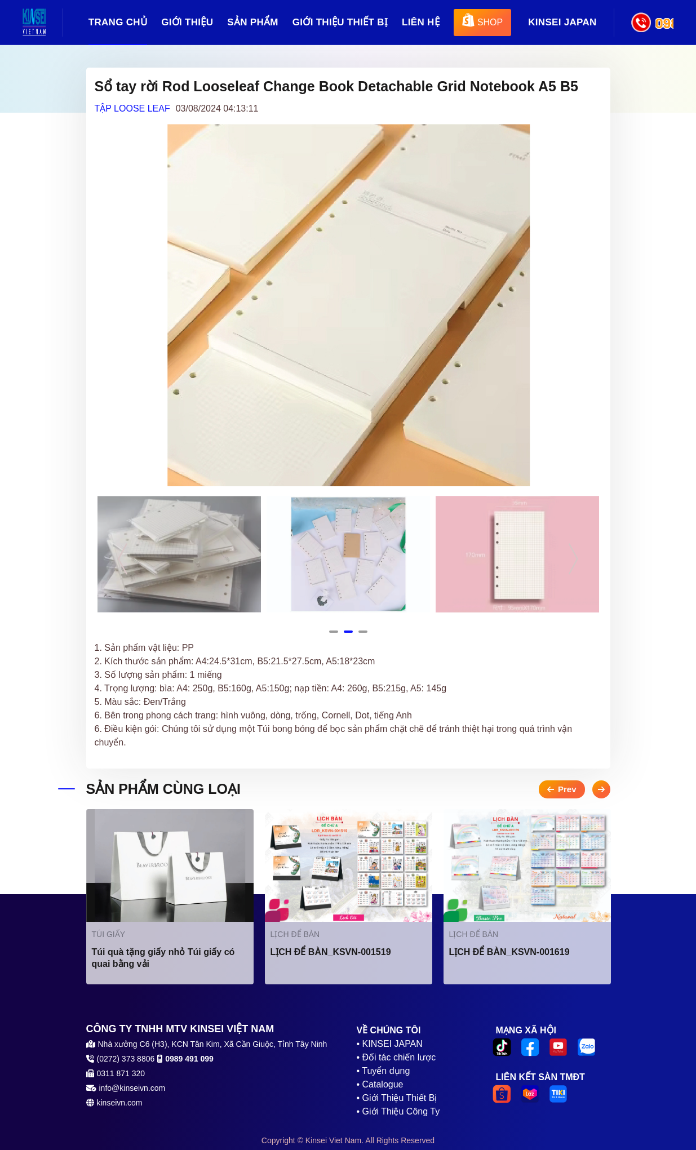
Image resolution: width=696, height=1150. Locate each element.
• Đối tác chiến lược (396, 1057)
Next (574, 558)
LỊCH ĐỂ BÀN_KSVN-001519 (331, 952)
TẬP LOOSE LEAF (132, 108)
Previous (123, 558)
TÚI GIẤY (109, 934)
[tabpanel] (179, 554)
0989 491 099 (664, 22)
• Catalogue (380, 1084)
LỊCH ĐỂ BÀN (295, 934)
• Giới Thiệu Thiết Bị (397, 1098)
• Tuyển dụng (383, 1071)
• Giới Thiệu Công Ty (398, 1111)
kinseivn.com (120, 1102)
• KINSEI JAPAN (390, 1044)
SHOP (482, 21)
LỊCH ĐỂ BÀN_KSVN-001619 (509, 952)
